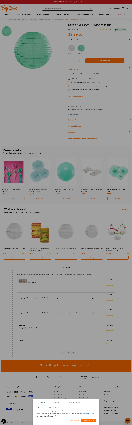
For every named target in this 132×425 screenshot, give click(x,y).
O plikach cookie (74, 402)
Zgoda (42, 402)
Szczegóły (57, 402)
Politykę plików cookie (88, 413)
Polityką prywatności (74, 410)
